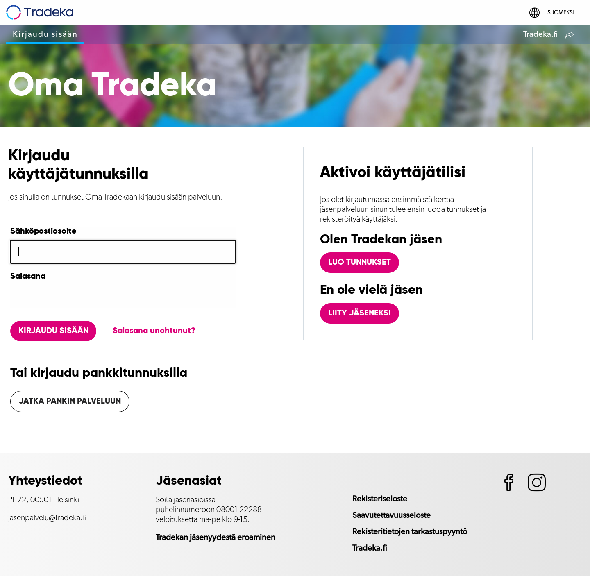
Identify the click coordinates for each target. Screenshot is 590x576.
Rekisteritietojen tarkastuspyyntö (409, 532)
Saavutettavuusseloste (391, 515)
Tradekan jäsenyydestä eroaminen (215, 537)
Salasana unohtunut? (154, 331)
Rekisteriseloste (379, 499)
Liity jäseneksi (359, 313)
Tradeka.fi (549, 35)
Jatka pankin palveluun (70, 401)
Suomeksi (551, 13)
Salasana (27, 276)
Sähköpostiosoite (43, 231)
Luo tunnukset (359, 263)
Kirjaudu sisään (45, 34)
